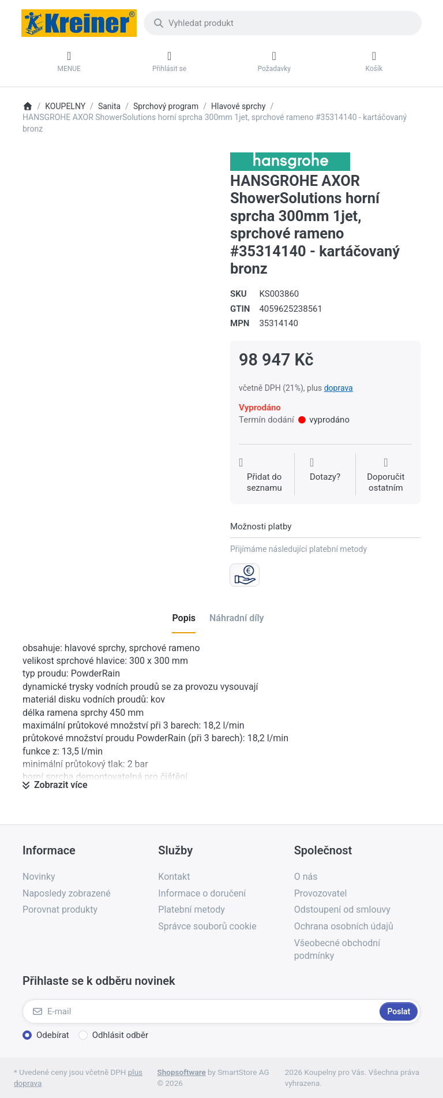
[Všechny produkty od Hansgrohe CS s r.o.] (290, 161)
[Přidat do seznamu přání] (264, 475)
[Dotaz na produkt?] (325, 475)
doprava (338, 388)
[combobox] (283, 23)
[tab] (184, 618)
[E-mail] (200, 1011)
